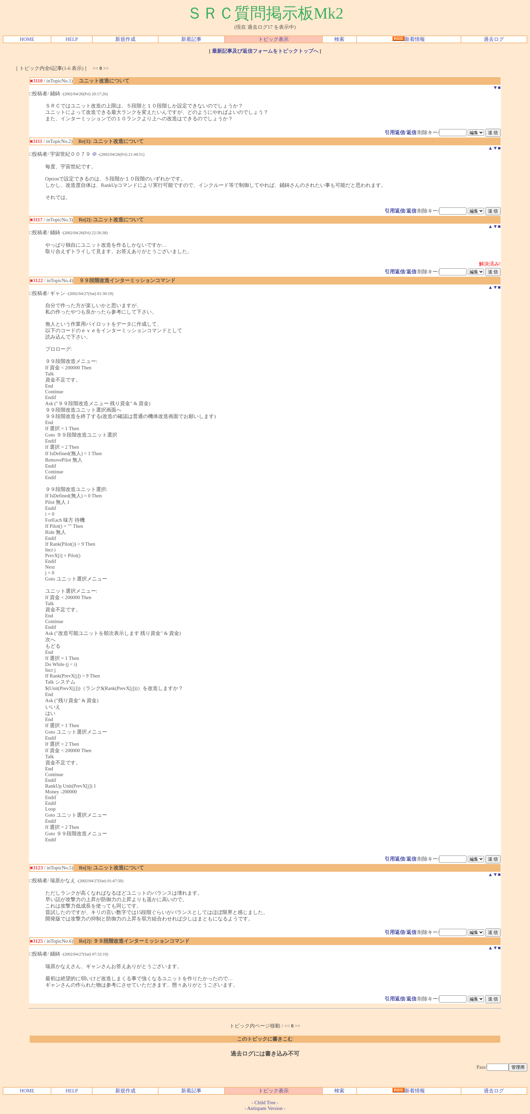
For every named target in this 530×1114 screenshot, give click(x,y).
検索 (339, 39)
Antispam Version (265, 1108)
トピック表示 (273, 39)
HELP (72, 39)
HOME (27, 39)
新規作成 (125, 39)
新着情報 (408, 39)
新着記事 (191, 39)
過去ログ (494, 39)
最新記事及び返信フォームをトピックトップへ (265, 51)
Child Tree (265, 1102)
